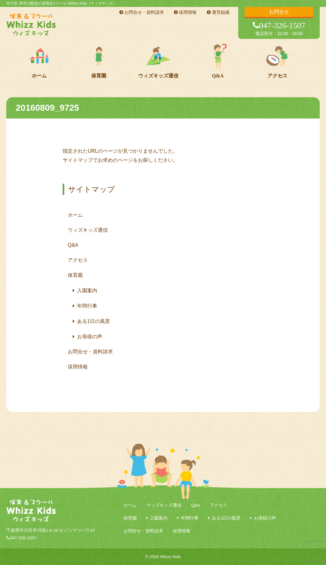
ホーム (39, 75)
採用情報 (185, 12)
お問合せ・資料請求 (141, 12)
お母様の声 (89, 336)
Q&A (217, 75)
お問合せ (279, 11)
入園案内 (87, 290)
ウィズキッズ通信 (158, 75)
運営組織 (218, 12)
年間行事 (87, 306)
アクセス (277, 75)
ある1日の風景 (93, 321)
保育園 (98, 75)
